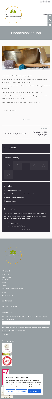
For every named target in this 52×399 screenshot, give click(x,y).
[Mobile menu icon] (45, 14)
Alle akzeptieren (34, 391)
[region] (23, 384)
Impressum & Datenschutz (9, 306)
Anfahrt (4, 282)
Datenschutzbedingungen (9, 330)
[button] (22, 229)
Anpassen (10, 391)
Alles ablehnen (22, 391)
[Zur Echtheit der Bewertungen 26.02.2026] (7, 397)
